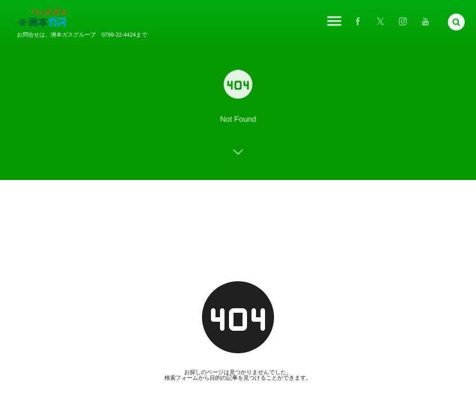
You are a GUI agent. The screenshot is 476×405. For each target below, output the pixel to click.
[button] (456, 20)
